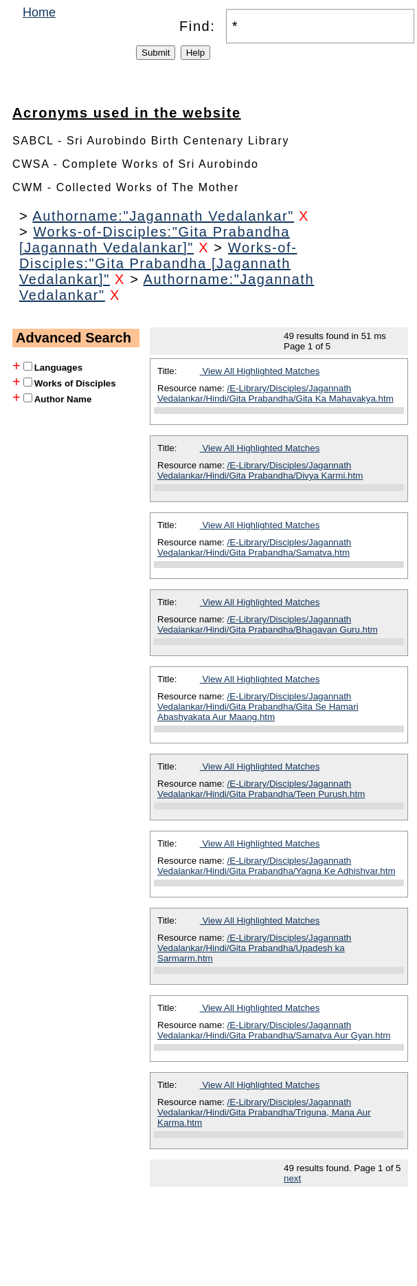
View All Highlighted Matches (260, 371)
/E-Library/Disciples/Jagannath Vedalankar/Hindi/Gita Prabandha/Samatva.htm (254, 547)
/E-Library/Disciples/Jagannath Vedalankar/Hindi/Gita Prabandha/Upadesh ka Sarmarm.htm (254, 948)
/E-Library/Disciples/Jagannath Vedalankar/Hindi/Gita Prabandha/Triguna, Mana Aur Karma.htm (264, 1112)
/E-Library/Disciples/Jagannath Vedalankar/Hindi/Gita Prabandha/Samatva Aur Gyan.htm (273, 1030)
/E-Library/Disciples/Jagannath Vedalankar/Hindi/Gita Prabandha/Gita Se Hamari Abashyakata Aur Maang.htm (258, 706)
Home (39, 12)
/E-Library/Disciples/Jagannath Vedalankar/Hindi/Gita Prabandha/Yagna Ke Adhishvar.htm (276, 865)
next (292, 1178)
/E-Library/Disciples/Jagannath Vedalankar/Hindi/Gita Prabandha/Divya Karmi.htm (260, 470)
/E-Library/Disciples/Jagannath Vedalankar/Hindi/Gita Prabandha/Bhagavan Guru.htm (267, 624)
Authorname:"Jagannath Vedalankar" (163, 216)
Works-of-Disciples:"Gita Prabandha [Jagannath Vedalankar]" (154, 239)
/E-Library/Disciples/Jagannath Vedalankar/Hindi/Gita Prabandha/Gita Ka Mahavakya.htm (275, 393)
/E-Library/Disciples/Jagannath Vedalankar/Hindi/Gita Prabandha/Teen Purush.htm (261, 788)
